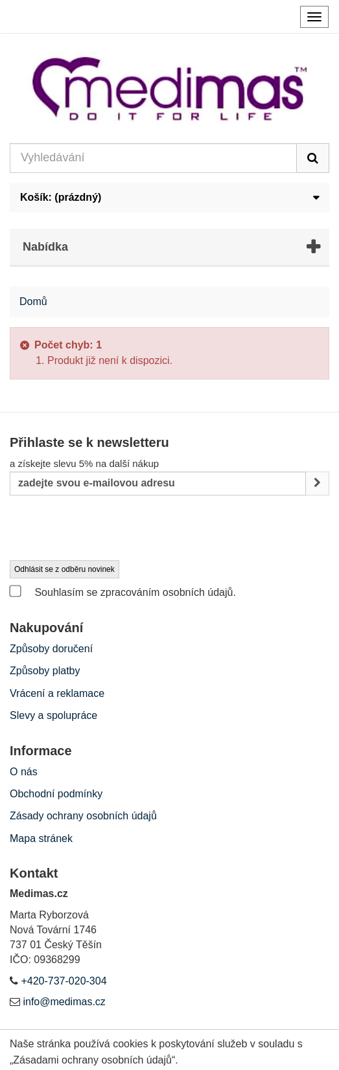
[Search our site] (153, 158)
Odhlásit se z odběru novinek (64, 569)
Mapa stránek (41, 838)
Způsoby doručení (51, 648)
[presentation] (108, 528)
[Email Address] (158, 483)
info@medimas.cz (64, 1001)
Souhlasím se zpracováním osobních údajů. (123, 592)
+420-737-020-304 (63, 980)
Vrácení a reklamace (57, 693)
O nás (24, 771)
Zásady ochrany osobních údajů (83, 815)
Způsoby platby (45, 670)
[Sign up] (317, 483)
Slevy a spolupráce (53, 715)
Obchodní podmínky (56, 793)
